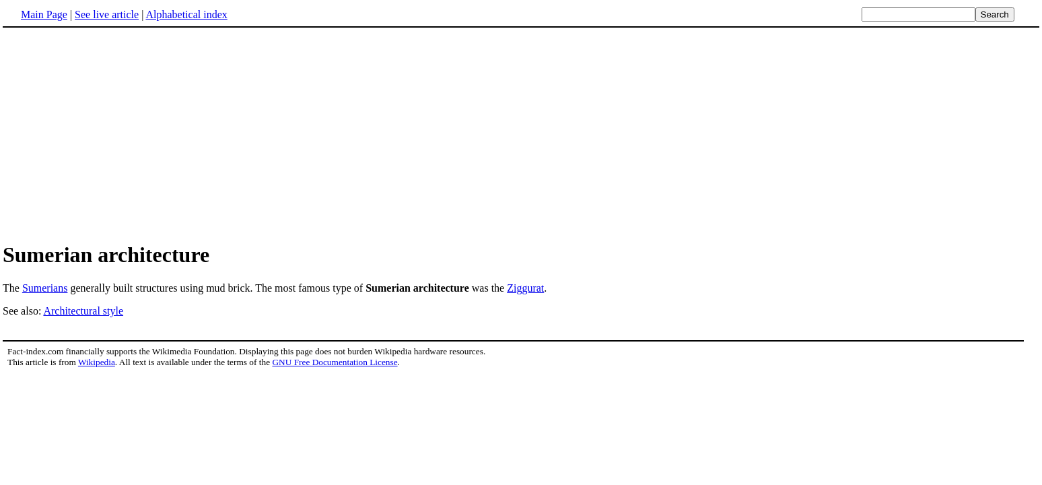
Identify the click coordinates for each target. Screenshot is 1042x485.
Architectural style (83, 311)
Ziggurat (525, 288)
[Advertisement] (521, 134)
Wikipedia (96, 362)
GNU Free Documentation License (334, 362)
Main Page (44, 14)
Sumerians (45, 288)
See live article (107, 14)
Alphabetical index (186, 14)
